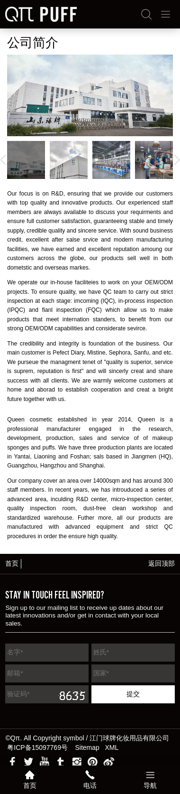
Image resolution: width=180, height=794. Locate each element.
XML (112, 747)
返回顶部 (161, 563)
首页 (11, 563)
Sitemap (87, 747)
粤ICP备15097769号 (37, 747)
